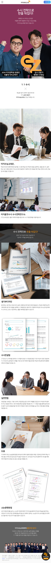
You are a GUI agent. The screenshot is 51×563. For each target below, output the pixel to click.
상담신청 (47, 2)
